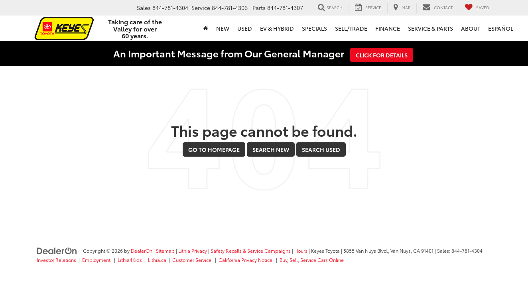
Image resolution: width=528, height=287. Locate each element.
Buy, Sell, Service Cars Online (312, 259)
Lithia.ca (157, 259)
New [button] (222, 28)
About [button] (470, 28)
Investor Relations (56, 259)
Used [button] (244, 28)
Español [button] (500, 28)
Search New (270, 149)
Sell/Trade (351, 28)
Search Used (321, 149)
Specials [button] (314, 28)
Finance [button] (387, 28)
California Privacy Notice (246, 259)
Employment (97, 259)
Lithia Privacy (192, 250)
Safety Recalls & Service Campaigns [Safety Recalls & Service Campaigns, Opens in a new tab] (251, 250)
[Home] (205, 28)
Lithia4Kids (130, 259)
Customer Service (192, 259)
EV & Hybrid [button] (277, 28)
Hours (300, 250)
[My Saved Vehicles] (477, 7)
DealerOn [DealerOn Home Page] (141, 250)
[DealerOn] (57, 250)
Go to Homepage (214, 149)
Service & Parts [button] (430, 28)
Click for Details (382, 55)
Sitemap (165, 250)
